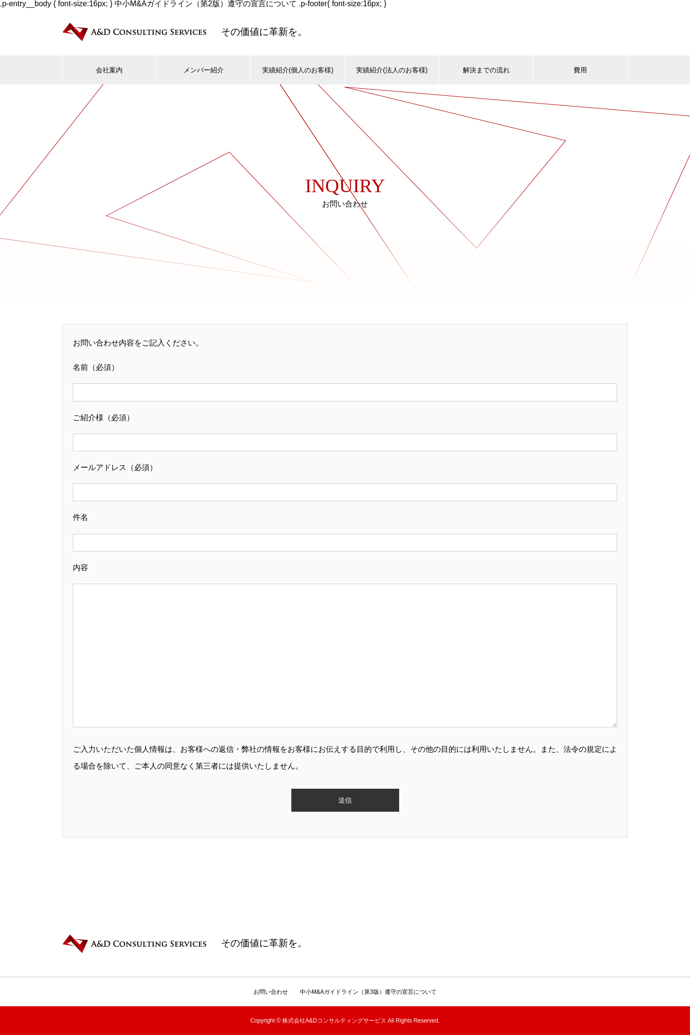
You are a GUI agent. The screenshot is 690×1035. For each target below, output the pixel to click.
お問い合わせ (270, 992)
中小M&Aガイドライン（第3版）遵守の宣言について (368, 992)
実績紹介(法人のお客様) (391, 70)
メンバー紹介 (204, 70)
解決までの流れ (486, 70)
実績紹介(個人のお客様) (298, 70)
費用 (580, 70)
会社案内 (109, 70)
